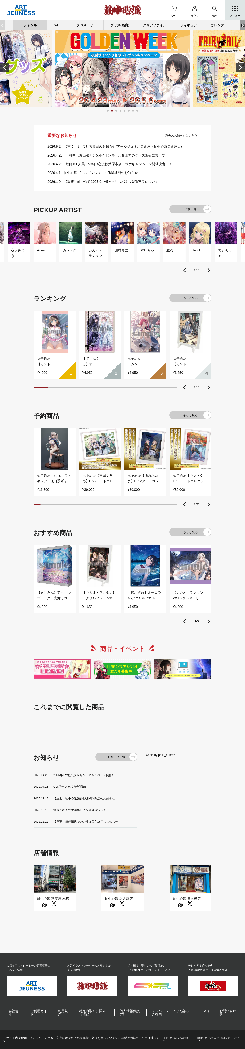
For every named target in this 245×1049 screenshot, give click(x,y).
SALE (58, 25)
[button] (242, 25)
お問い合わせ (227, 1012)
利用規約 (63, 1012)
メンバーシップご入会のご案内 (170, 1012)
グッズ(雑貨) (119, 25)
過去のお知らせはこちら (181, 135)
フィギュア (188, 25)
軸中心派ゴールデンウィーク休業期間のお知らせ (101, 173)
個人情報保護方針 (130, 1012)
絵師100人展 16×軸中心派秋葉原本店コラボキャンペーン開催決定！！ (119, 164)
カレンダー (219, 25)
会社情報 (13, 1012)
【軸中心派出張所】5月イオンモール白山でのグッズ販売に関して (115, 155)
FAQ (205, 1011)
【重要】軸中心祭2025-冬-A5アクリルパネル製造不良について (111, 181)
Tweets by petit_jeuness (159, 755)
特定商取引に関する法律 (92, 1012)
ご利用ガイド (38, 1012)
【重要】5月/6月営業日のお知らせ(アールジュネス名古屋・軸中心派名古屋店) (123, 146)
